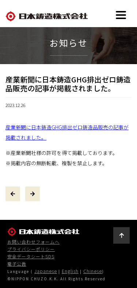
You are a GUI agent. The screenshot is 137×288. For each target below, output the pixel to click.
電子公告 (16, 264)
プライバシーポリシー (31, 249)
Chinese (92, 271)
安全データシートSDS (30, 256)
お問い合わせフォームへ (33, 242)
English (70, 271)
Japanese (45, 271)
